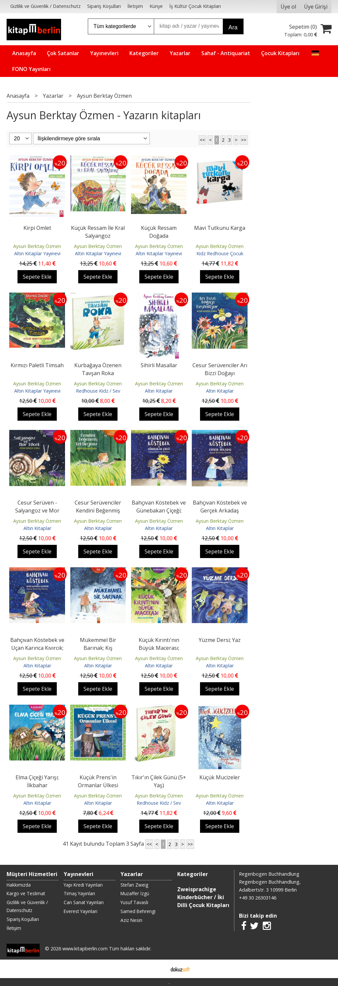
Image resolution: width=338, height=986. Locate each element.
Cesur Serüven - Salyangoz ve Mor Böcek (37, 510)
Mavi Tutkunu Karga (219, 227)
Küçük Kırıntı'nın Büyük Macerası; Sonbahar (159, 647)
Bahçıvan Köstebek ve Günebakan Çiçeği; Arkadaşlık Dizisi (159, 510)
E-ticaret (158, 968)
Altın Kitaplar (159, 391)
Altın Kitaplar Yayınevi (37, 253)
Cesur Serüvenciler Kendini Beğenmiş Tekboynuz (98, 510)
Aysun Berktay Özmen (37, 246)
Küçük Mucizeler (219, 777)
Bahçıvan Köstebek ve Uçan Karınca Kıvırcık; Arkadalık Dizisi (37, 647)
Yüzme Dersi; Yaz (220, 640)
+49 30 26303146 (257, 898)
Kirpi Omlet (37, 227)
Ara (232, 27)
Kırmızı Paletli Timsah (37, 365)
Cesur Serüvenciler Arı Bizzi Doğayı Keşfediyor (219, 373)
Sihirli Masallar (159, 365)
